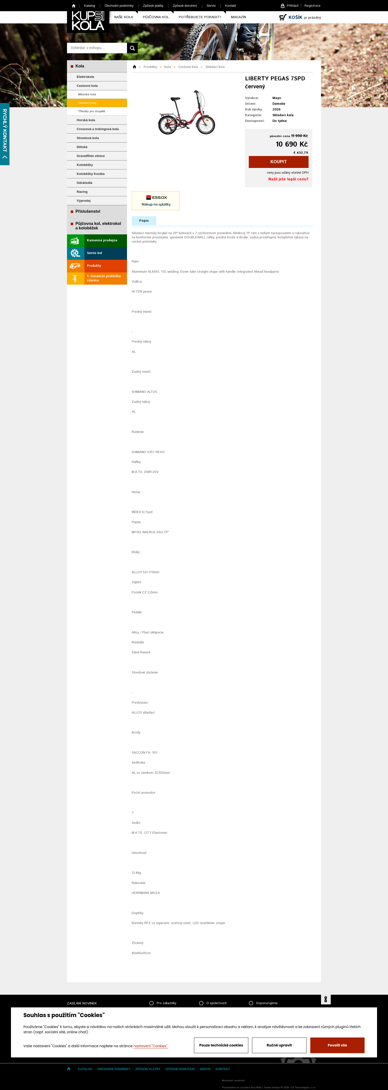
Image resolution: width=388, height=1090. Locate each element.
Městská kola (87, 94)
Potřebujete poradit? (200, 17)
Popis (144, 220)
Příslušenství (87, 211)
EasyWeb (256, 1087)
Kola (79, 66)
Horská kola (86, 120)
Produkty (94, 265)
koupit (278, 162)
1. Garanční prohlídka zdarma (104, 278)
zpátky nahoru (326, 1010)
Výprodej (84, 201)
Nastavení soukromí (233, 1080)
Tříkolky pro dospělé (91, 111)
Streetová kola (88, 138)
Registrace (313, 5)
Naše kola (123, 17)
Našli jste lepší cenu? (288, 179)
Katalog (89, 5)
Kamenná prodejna (102, 240)
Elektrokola (85, 77)
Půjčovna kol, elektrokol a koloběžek (98, 225)
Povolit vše (337, 1045)
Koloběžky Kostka (91, 174)
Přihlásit (293, 5)
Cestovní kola (87, 86)
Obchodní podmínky (119, 5)
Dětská (82, 147)
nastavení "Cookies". (150, 1045)
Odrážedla (84, 183)
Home (73, 5)
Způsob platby (153, 5)
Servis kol (94, 253)
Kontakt (230, 5)
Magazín (238, 17)
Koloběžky (85, 165)
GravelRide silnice (91, 156)
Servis (211, 5)
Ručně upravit (279, 1045)
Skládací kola (87, 103)
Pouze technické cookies (221, 1045)
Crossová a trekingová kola (98, 129)
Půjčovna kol (156, 17)
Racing (82, 192)
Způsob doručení (185, 5)
